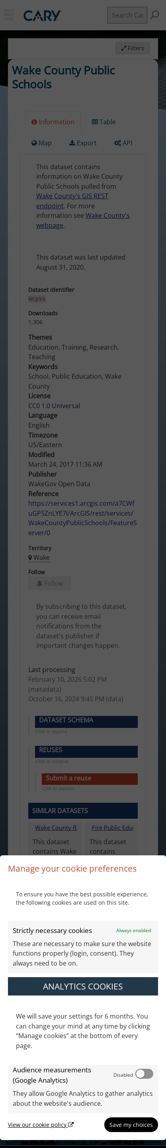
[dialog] (83, 997)
